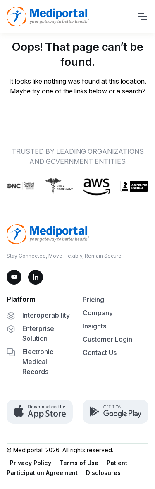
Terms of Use (79, 462)
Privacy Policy (30, 462)
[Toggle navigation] (142, 16)
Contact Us (100, 352)
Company (98, 313)
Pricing (93, 299)
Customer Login (107, 339)
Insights (94, 326)
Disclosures (103, 472)
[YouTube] (14, 277)
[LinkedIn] (35, 277)
